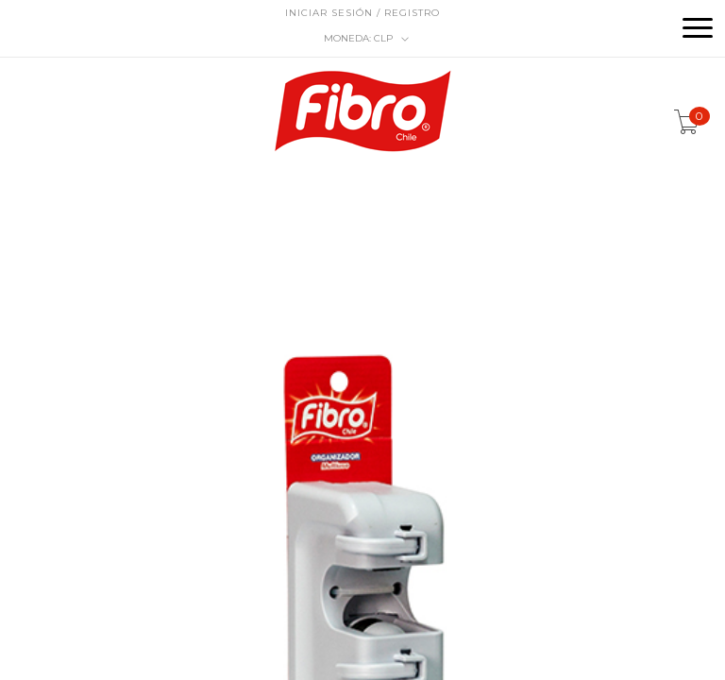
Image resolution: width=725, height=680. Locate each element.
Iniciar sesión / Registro (362, 13)
